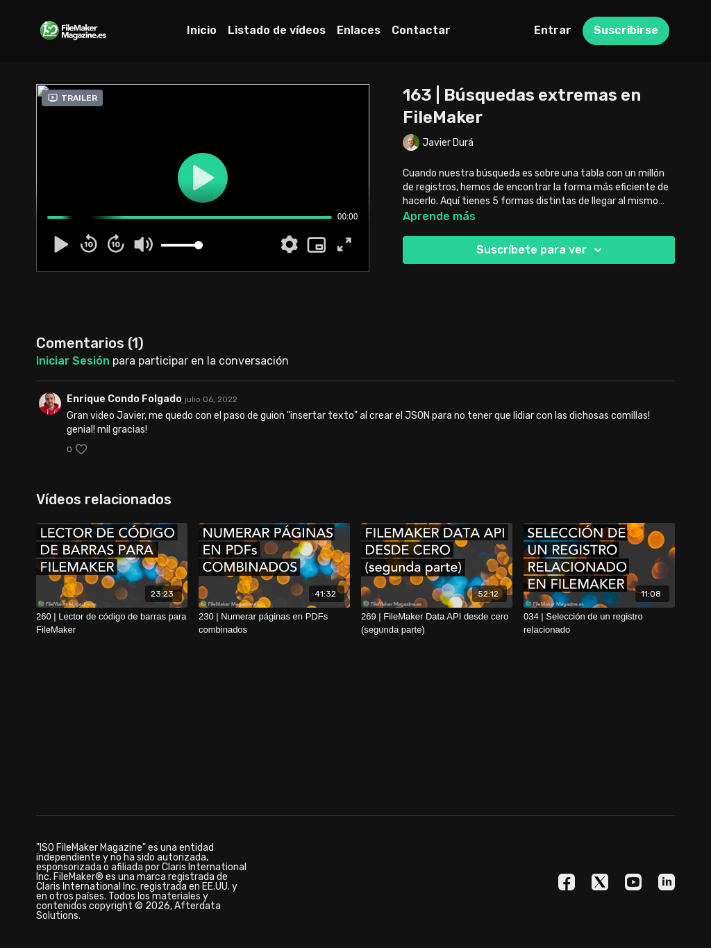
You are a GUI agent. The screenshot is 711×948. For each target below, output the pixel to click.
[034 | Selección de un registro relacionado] (599, 623)
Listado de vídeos (277, 30)
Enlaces (358, 30)
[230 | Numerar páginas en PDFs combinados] (274, 623)
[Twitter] (600, 882)
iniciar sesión (73, 360)
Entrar (552, 30)
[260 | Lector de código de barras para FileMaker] (111, 623)
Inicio (202, 30)
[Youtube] (633, 882)
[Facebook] (566, 882)
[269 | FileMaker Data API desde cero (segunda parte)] (436, 623)
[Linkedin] (666, 882)
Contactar (421, 30)
